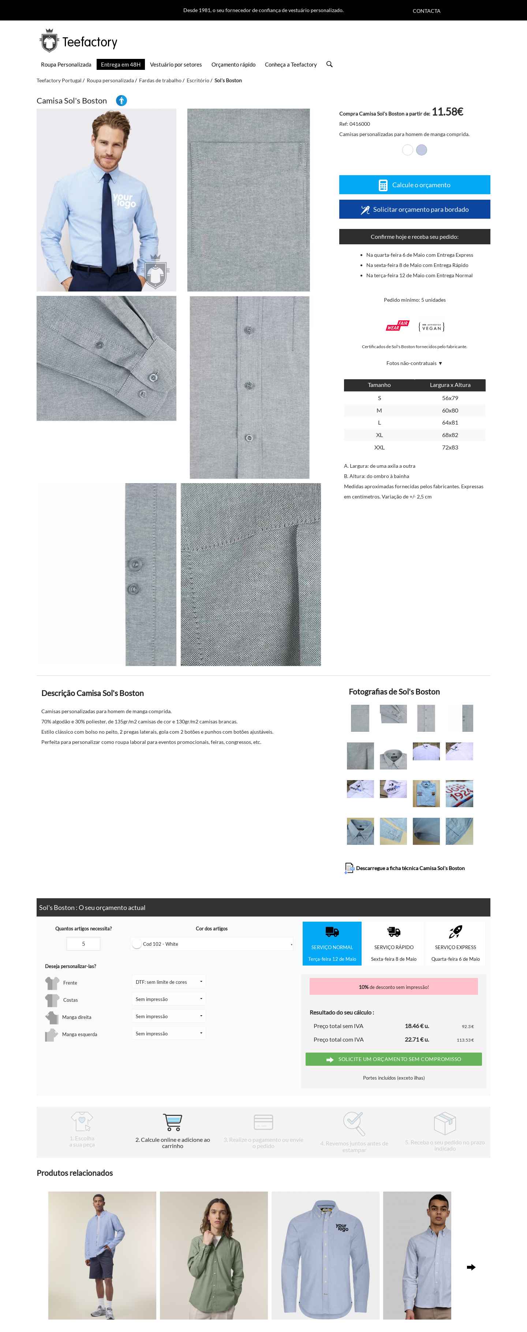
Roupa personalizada (110, 80)
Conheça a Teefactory (291, 64)
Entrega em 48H (121, 64)
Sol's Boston (228, 80)
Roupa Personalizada (66, 64)
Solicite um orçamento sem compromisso (393, 1059)
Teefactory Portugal (59, 80)
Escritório (198, 80)
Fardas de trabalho (160, 80)
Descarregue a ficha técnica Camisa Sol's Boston (404, 868)
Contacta (427, 11)
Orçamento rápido (233, 64)
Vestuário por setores (176, 64)
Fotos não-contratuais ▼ (414, 363)
